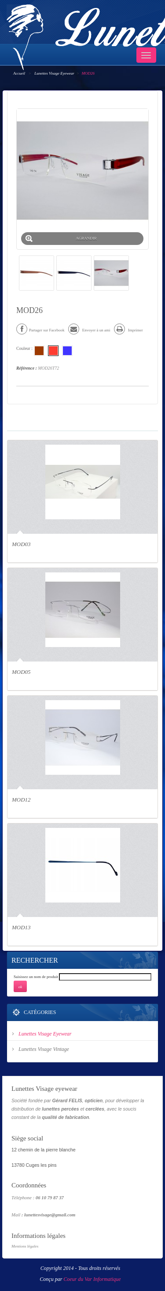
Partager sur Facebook (40, 330)
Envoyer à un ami (89, 330)
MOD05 (21, 672)
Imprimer (128, 330)
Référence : (26, 368)
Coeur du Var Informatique (92, 1279)
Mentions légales (24, 1246)
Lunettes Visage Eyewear (54, 73)
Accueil (19, 73)
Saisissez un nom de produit (36, 977)
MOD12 (21, 799)
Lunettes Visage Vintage (43, 1049)
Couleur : (25, 348)
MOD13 (21, 927)
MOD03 (21, 544)
